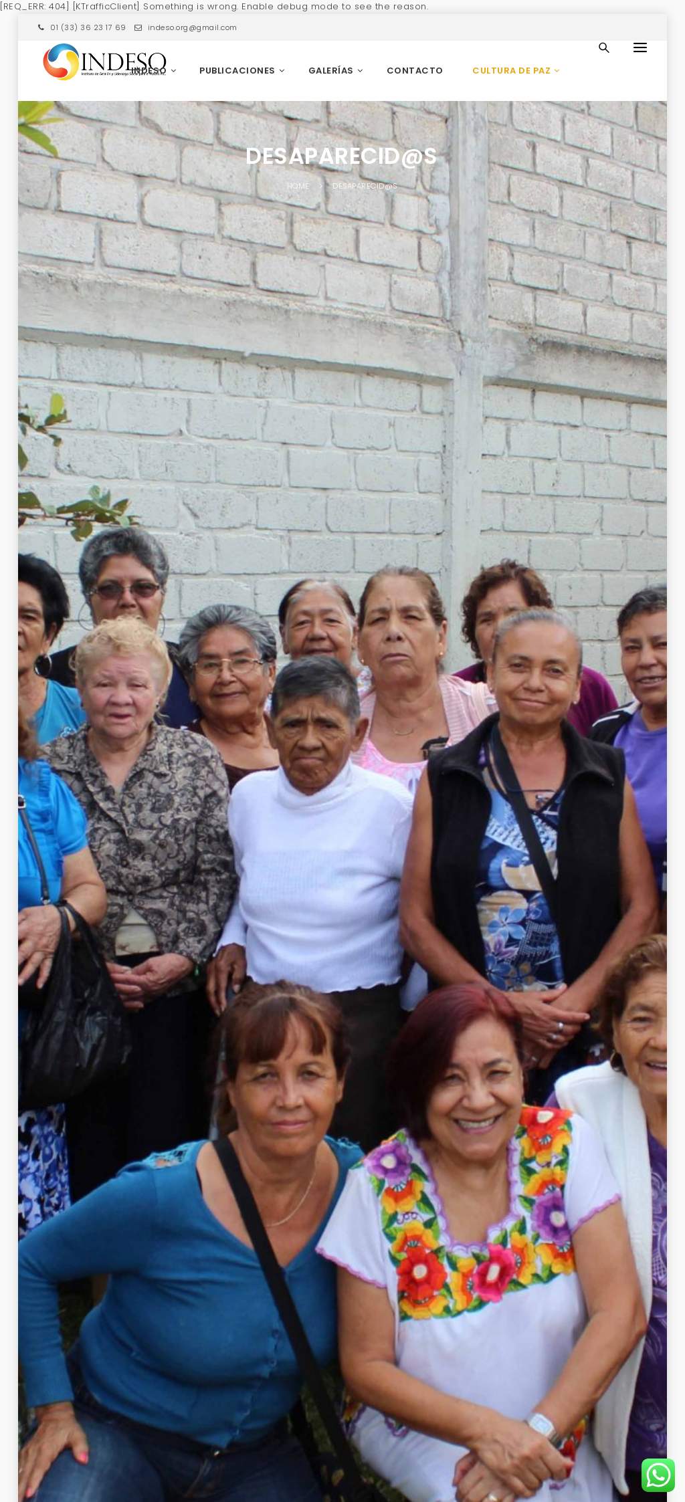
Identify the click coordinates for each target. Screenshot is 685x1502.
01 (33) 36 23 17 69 (82, 27)
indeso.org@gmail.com (185, 27)
